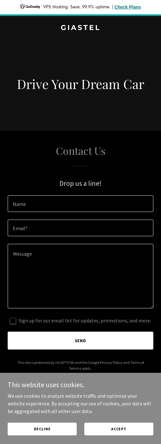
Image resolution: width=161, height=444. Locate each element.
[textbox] (80, 203)
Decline (42, 428)
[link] (80, 28)
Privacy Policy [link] (111, 362)
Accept (118, 428)
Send (81, 340)
